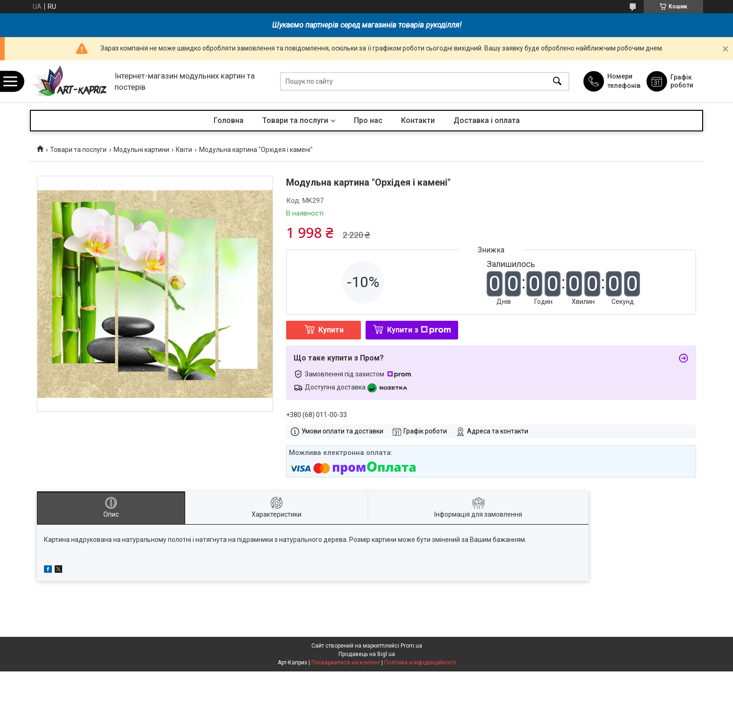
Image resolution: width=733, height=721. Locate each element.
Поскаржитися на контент (345, 662)
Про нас (368, 120)
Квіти (184, 149)
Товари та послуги (295, 120)
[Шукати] (557, 81)
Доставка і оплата (486, 120)
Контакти (418, 120)
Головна (229, 120)
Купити (331, 329)
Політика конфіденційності (420, 662)
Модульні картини (141, 149)
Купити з (419, 329)
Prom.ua (411, 645)
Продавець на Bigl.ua (366, 654)
